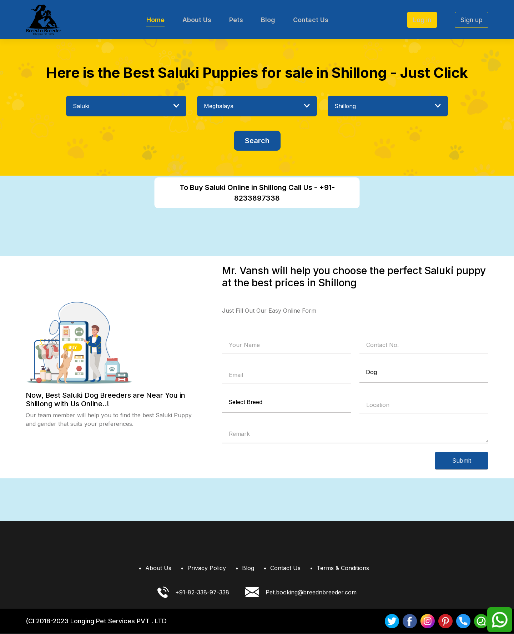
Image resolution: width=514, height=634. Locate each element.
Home (155, 20)
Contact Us (310, 20)
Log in (422, 20)
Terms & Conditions (343, 568)
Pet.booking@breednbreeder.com (301, 593)
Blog (268, 20)
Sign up (471, 20)
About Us (196, 20)
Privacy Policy (206, 568)
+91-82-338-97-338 (193, 592)
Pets (236, 20)
